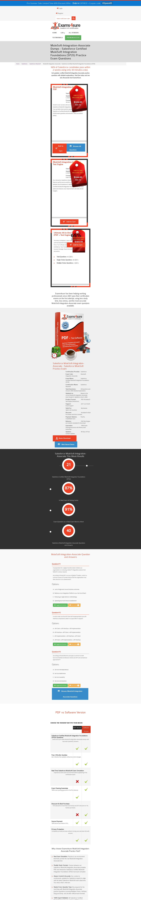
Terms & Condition (53, 896)
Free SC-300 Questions (56, 813)
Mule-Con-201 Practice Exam (25, 723)
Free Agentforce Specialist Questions (56, 816)
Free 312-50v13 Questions (56, 809)
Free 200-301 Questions (56, 802)
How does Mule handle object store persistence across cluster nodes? (36, 660)
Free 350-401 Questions (112, 802)
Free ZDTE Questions (112, 798)
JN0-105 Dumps (84, 885)
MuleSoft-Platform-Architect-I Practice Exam (30, 709)
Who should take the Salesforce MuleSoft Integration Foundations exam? (37, 616)
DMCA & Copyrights (78, 896)
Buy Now (119, 697)
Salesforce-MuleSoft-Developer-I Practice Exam (31, 703)
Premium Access (119, 16)
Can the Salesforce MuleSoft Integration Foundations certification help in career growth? (41, 653)
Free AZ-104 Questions (84, 802)
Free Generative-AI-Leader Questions (84, 816)
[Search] (90, 8)
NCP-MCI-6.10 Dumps (57, 888)
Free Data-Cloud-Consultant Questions (57, 820)
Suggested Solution (23, 314)
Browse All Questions (52, 99)
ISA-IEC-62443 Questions (29, 816)
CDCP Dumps (112, 885)
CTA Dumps (28, 888)
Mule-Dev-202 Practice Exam (25, 730)
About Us (25, 896)
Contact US (65, 896)
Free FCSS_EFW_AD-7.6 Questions (112, 816)
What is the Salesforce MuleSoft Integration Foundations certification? (36, 608)
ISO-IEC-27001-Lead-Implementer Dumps (112, 881)
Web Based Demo (105, 217)
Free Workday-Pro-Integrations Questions (84, 820)
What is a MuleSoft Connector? (25, 638)
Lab (79, 16)
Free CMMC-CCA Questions (112, 805)
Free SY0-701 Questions (28, 798)
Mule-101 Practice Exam (23, 736)
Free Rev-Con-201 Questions (56, 798)
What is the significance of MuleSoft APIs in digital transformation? (35, 646)
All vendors (90, 16)
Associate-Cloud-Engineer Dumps (56, 881)
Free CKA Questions (112, 809)
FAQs (32, 896)
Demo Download (79, 217)
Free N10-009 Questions (28, 802)
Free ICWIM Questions (84, 809)
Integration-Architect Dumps (28, 885)
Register (103, 8)
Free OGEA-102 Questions (84, 813)
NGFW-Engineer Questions (112, 813)
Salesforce (24, 37)
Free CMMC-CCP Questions (56, 805)
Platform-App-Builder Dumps (112, 878)
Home (71, 16)
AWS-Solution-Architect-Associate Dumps (29, 878)
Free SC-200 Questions (28, 813)
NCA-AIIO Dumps (84, 888)
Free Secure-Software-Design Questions (28, 820)
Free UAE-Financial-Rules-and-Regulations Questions (112, 820)
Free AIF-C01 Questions (84, 805)
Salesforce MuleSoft (35, 37)
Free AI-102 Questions (29, 809)
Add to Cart (27, 99)
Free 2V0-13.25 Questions (84, 798)
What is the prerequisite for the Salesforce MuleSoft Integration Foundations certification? (41, 623)
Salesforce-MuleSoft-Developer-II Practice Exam (31, 716)
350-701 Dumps (84, 881)
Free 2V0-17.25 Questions (28, 805)
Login (114, 8)
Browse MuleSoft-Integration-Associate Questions (72, 399)
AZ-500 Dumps (28, 881)
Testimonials (104, 16)
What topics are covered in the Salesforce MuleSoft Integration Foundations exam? (39, 631)
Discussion (37, 314)
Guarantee (41, 896)
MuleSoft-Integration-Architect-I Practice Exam (31, 696)
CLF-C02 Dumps (57, 885)
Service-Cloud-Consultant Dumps (84, 878)
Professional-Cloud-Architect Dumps (56, 878)
